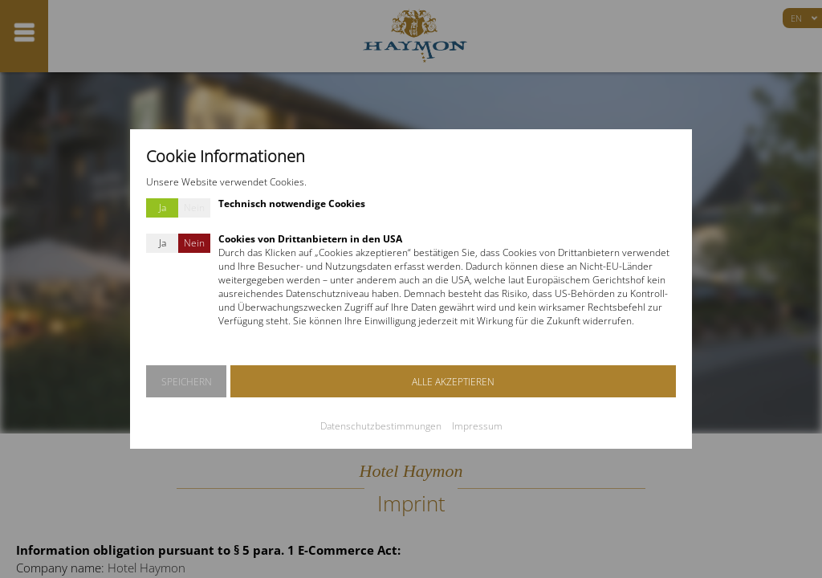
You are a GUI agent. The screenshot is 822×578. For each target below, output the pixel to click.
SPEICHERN (186, 384)
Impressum (477, 429)
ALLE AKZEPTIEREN (453, 384)
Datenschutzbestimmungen (381, 429)
